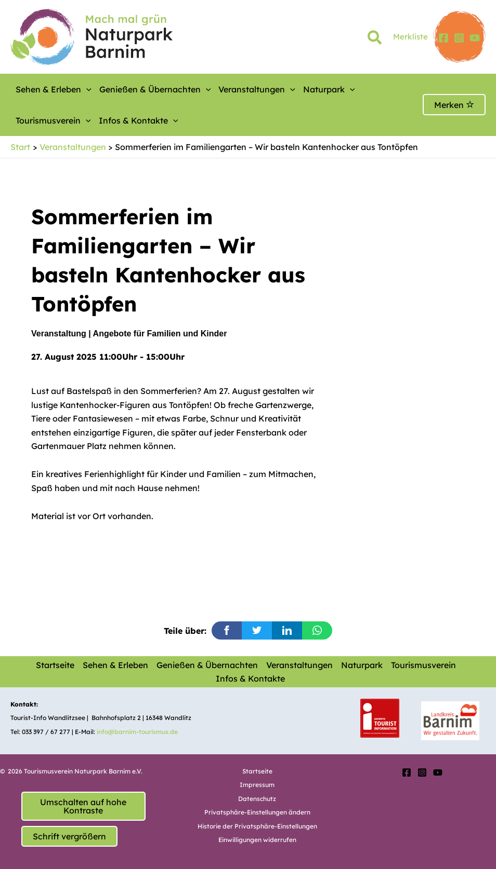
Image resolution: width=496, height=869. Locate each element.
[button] (375, 39)
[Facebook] (443, 38)
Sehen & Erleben (115, 665)
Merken (454, 105)
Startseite (55, 665)
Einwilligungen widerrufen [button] (257, 840)
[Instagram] (459, 38)
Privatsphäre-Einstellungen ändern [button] (257, 812)
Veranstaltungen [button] (256, 89)
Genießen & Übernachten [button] (155, 89)
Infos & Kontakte (250, 678)
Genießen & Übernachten (207, 665)
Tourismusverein (423, 665)
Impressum (257, 785)
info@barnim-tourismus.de (137, 732)
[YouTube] (474, 38)
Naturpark (362, 665)
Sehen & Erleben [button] (54, 89)
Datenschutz (257, 799)
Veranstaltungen (299, 665)
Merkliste (410, 37)
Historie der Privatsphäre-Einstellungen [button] (257, 826)
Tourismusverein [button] (53, 120)
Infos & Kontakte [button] (138, 120)
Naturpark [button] (329, 89)
